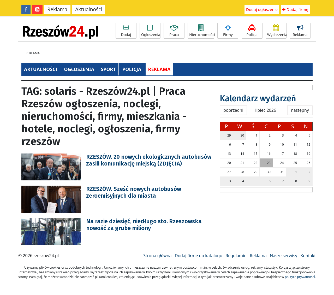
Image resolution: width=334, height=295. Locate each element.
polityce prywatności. (300, 277)
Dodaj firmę (295, 9)
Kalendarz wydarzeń (258, 98)
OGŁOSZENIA (79, 69)
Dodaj (126, 31)
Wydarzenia (277, 31)
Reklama (57, 9)
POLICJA (131, 69)
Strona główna (157, 255)
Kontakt (308, 255)
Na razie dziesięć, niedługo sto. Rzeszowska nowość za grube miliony (144, 225)
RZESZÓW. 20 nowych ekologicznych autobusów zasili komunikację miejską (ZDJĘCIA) (148, 160)
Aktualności (88, 9)
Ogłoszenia (150, 31)
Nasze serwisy (283, 255)
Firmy (228, 31)
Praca (174, 31)
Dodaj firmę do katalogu (198, 255)
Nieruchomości (201, 31)
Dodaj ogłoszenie (262, 9)
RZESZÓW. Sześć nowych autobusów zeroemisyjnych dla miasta (133, 192)
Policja (252, 31)
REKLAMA (159, 69)
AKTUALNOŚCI (40, 69)
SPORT (108, 69)
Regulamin (236, 255)
